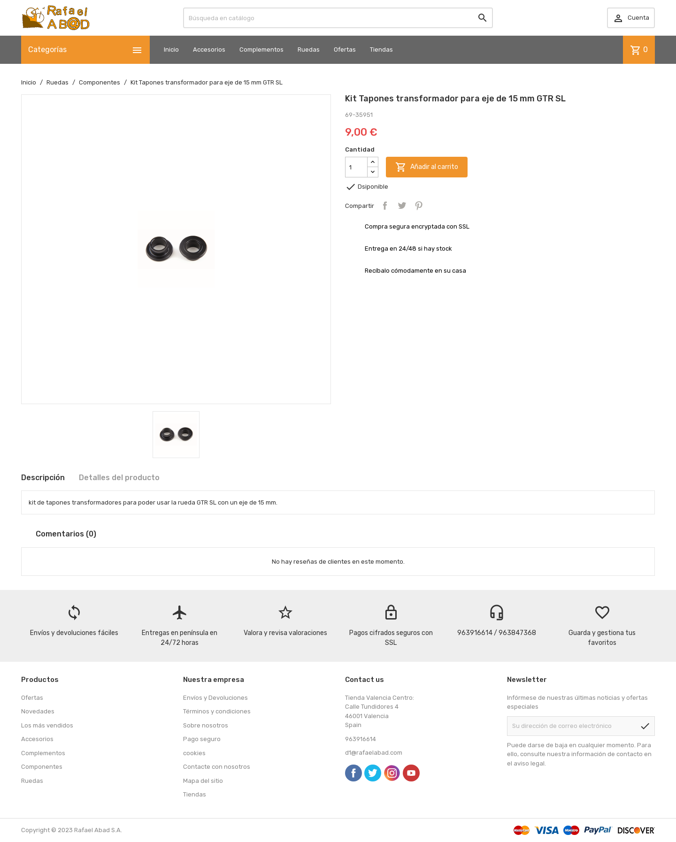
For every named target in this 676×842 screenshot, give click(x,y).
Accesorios (209, 49)
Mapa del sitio (203, 780)
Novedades (37, 711)
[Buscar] (338, 17)
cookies (194, 753)
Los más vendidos (47, 725)
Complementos (261, 49)
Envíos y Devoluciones (215, 697)
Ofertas (345, 49)
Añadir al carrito (426, 167)
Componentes (41, 766)
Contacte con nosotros (216, 766)
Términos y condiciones (217, 711)
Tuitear (401, 205)
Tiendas (381, 49)
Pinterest (418, 205)
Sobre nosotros (205, 725)
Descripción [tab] (43, 477)
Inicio (171, 49)
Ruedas (309, 49)
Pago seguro (202, 738)
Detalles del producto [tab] (119, 477)
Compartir (385, 205)
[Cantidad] (356, 167)
